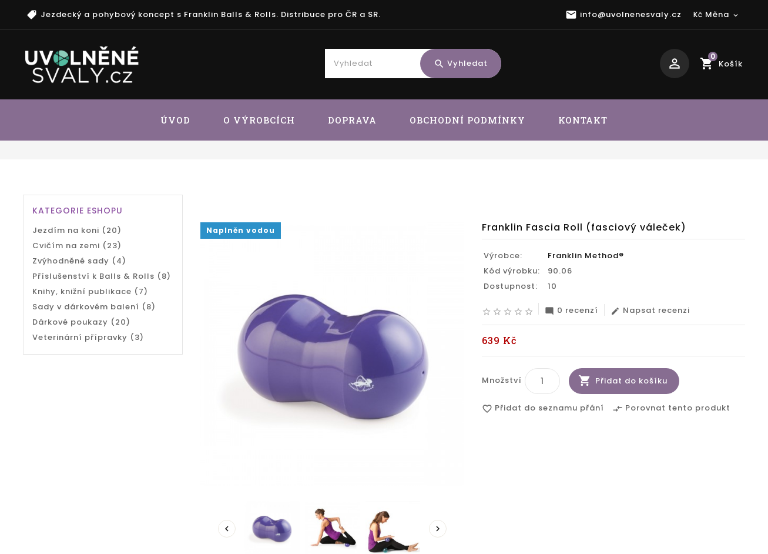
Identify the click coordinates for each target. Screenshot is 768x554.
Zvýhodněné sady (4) (79, 260)
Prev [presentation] (227, 529)
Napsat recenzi (650, 310)
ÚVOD (175, 120)
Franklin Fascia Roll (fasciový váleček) (652, 186)
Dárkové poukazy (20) (81, 322)
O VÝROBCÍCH (259, 120)
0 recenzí (571, 310)
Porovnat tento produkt (671, 409)
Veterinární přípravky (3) (88, 337)
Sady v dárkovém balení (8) (94, 306)
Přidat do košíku (631, 381)
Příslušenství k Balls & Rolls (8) (101, 276)
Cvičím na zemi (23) (77, 245)
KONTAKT (583, 120)
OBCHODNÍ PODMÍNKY (467, 120)
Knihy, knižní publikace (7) (90, 291)
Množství (502, 380)
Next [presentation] (438, 529)
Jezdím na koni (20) (77, 230)
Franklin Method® (586, 256)
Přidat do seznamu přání (543, 409)
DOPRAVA (352, 120)
